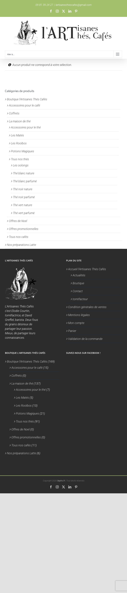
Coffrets (14, 113)
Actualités (79, 275)
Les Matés (17, 135)
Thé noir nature (22, 189)
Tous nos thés (20, 159)
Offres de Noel (18, 221)
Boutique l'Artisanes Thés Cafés (27, 99)
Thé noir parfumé (24, 197)
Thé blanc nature (23, 173)
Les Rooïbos (19, 143)
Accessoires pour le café (24, 105)
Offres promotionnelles (23, 229)
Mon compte (76, 323)
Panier (72, 331)
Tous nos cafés (18, 237)
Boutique (78, 283)
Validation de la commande (85, 339)
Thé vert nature (22, 205)
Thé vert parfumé (24, 213)
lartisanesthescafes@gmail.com (74, 4)
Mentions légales (79, 315)
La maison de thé (20, 121)
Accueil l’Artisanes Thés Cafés (87, 269)
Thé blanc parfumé (25, 181)
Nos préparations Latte (21, 245)
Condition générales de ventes (87, 307)
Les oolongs (20, 165)
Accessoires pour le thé (26, 127)
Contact (78, 291)
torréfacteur (80, 299)
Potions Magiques (22, 151)
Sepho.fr (61, 480)
